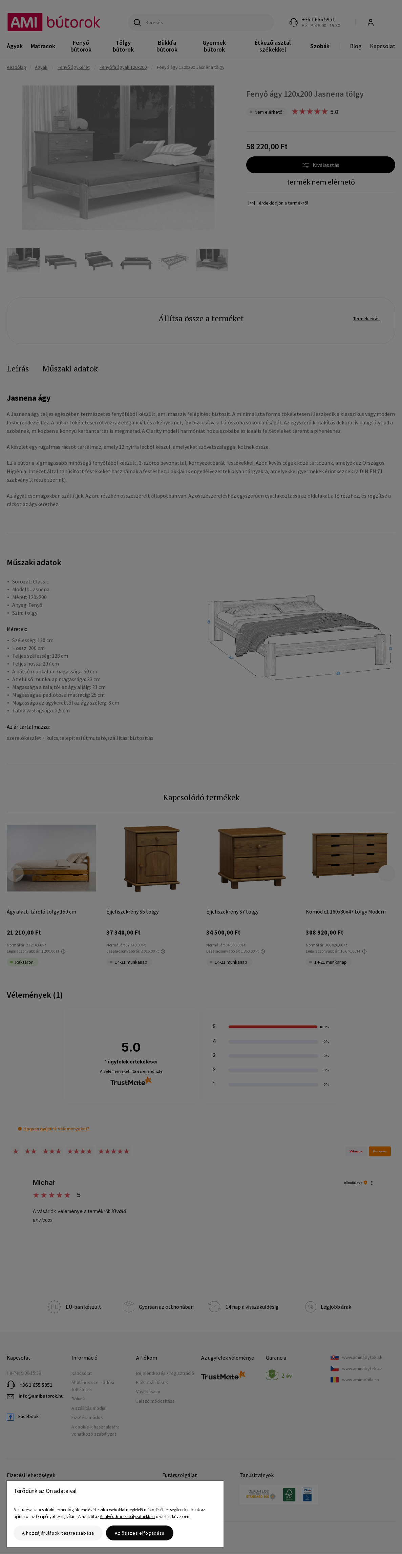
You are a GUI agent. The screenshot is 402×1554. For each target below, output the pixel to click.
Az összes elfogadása (140, 1533)
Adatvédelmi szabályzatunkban (127, 1516)
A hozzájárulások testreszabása (58, 1533)
